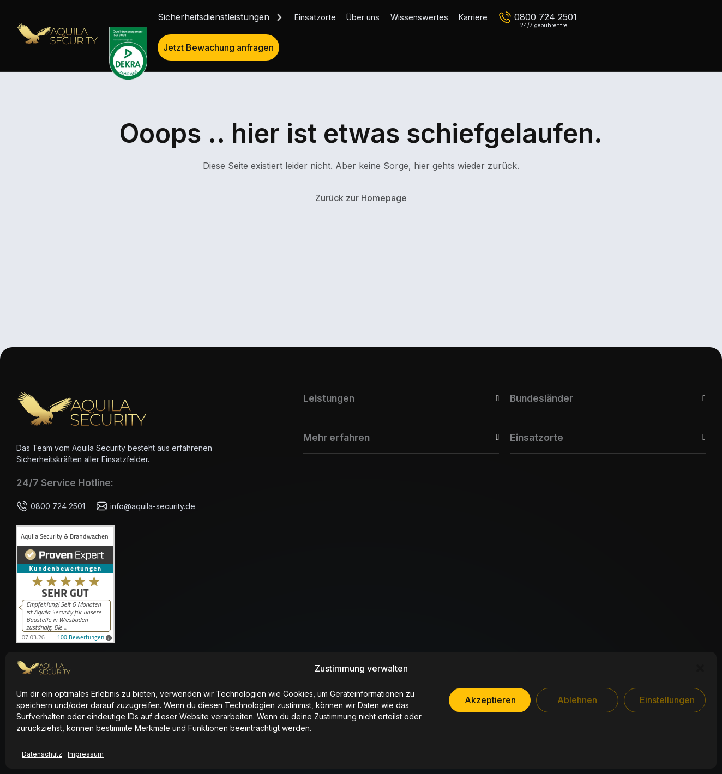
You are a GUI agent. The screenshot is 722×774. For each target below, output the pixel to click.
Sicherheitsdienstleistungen (213, 16)
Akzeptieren (490, 699)
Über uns (363, 17)
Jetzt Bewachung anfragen (218, 47)
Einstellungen (667, 699)
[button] (700, 668)
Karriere (473, 17)
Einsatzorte (315, 17)
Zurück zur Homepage (361, 197)
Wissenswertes (419, 17)
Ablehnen (577, 699)
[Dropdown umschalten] (279, 17)
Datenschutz (42, 754)
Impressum (86, 754)
